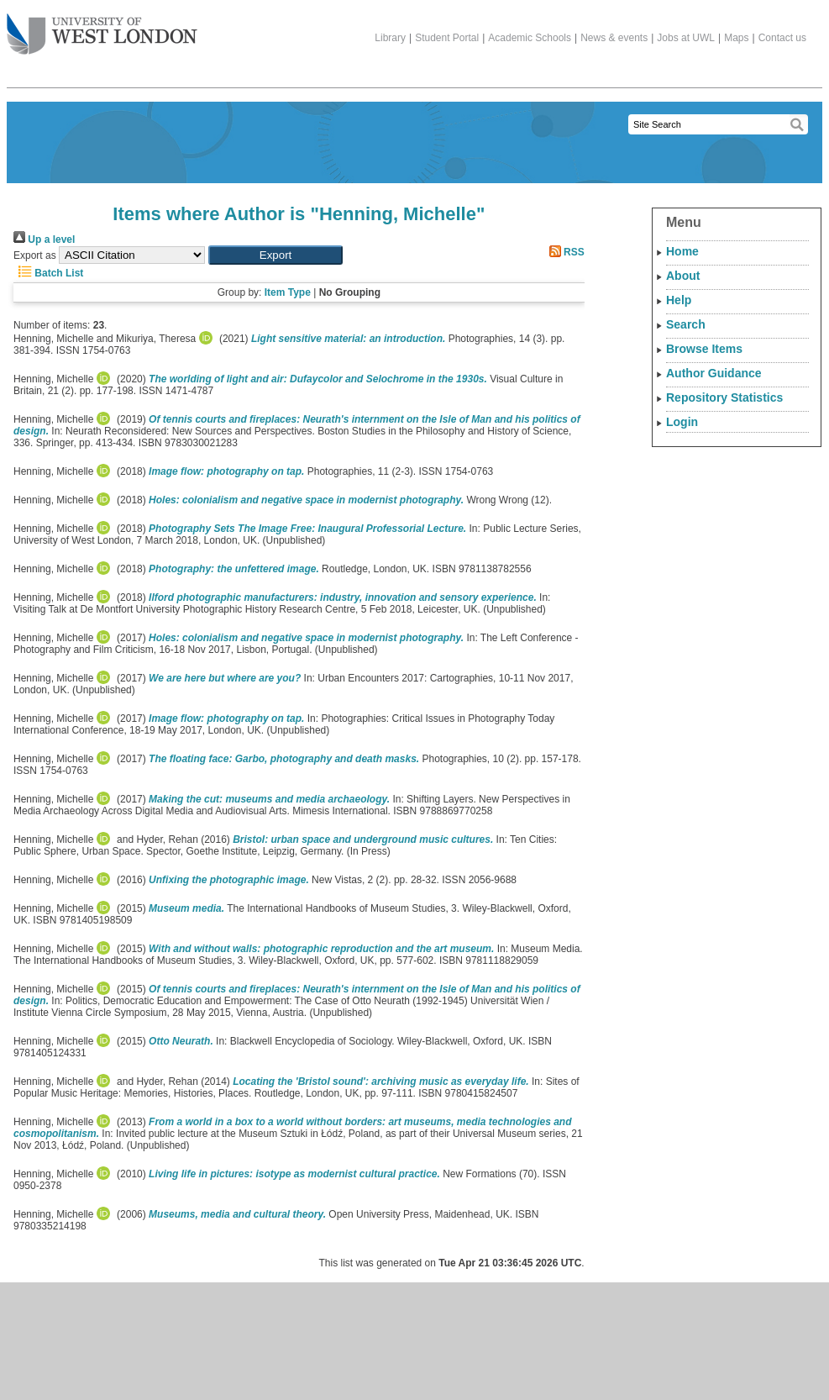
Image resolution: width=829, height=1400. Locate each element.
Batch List (48, 273)
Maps (736, 38)
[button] (275, 255)
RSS (564, 252)
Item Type (288, 292)
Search (686, 324)
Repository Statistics (724, 397)
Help (678, 300)
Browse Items (704, 348)
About (683, 275)
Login (682, 422)
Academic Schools (529, 38)
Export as (34, 255)
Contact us (782, 38)
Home (682, 251)
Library (390, 38)
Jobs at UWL (686, 38)
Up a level (44, 239)
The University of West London (102, 28)
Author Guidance (714, 373)
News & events (614, 38)
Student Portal (447, 38)
